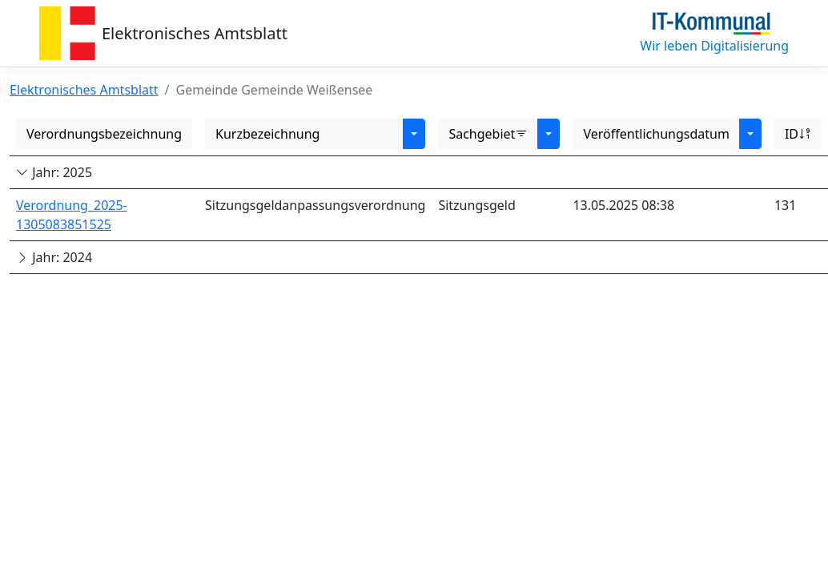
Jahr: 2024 (54, 257)
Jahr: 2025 (54, 172)
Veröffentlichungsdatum (656, 134)
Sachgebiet (488, 133)
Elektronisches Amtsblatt (194, 33)
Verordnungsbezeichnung (104, 134)
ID (798, 133)
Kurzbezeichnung (267, 134)
